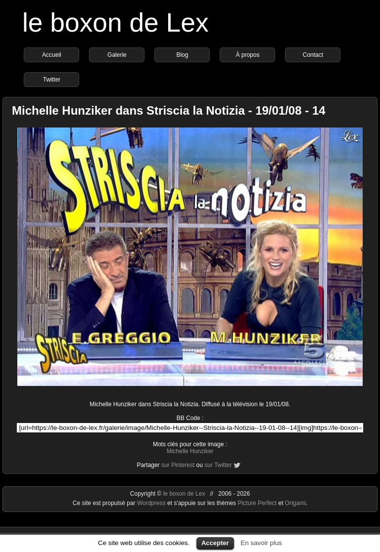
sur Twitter (218, 465)
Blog (182, 54)
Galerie (117, 54)
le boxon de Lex (115, 22)
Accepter (215, 543)
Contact (313, 54)
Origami (295, 503)
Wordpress (152, 503)
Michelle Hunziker (190, 451)
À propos (247, 54)
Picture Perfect (257, 503)
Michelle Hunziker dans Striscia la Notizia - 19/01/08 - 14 (169, 110)
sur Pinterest (177, 465)
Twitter (51, 79)
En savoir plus (261, 543)
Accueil (51, 54)
